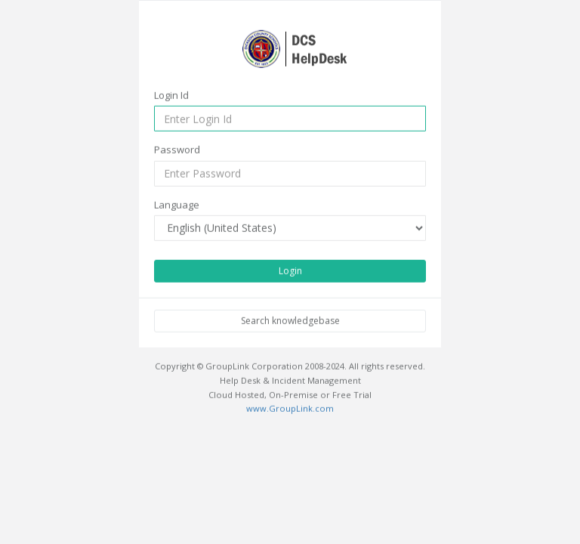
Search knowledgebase (290, 320)
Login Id (171, 94)
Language (176, 204)
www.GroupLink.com (290, 408)
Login (290, 270)
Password (177, 149)
